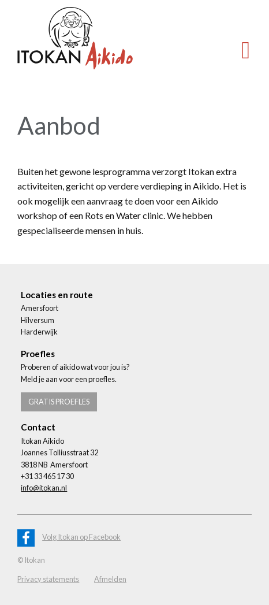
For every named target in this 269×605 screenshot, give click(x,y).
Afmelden (110, 579)
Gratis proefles (58, 401)
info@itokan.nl (44, 487)
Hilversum (37, 320)
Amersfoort (39, 308)
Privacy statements (48, 579)
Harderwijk (39, 331)
